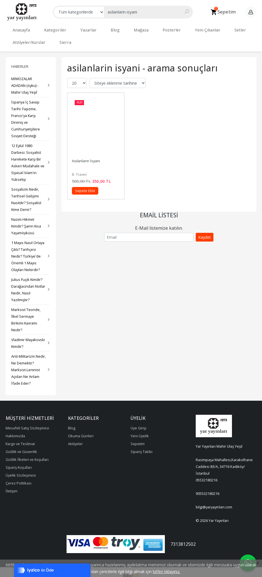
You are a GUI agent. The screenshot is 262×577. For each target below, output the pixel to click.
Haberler (19, 60)
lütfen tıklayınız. (166, 571)
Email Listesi (159, 209)
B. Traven (79, 168)
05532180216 (206, 474)
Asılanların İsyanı (86, 155)
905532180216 (207, 487)
